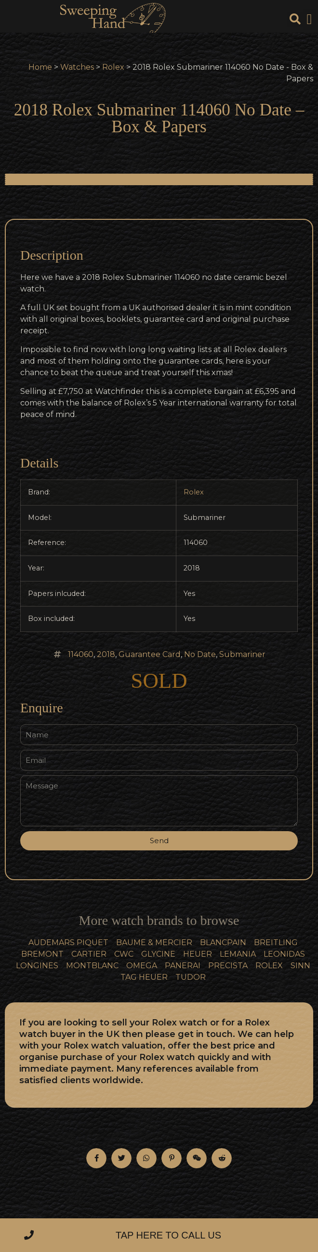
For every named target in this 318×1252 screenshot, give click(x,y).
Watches (77, 67)
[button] (309, 19)
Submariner (242, 654)
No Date (200, 654)
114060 (80, 654)
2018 (106, 654)
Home (40, 67)
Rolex (113, 67)
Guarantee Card (150, 654)
